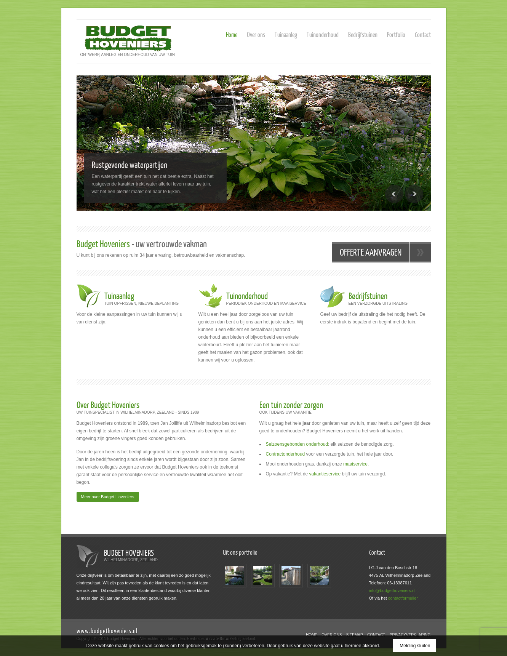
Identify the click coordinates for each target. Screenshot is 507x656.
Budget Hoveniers (129, 552)
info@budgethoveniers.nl (392, 590)
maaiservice (355, 464)
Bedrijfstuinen (362, 34)
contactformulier (403, 598)
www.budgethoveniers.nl (107, 631)
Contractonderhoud (285, 454)
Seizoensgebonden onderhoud (297, 444)
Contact (423, 34)
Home (231, 34)
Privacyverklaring (410, 635)
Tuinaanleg (286, 34)
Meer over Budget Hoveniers (107, 496)
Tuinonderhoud (323, 34)
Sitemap (354, 635)
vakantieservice (325, 474)
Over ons (256, 34)
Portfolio (396, 34)
